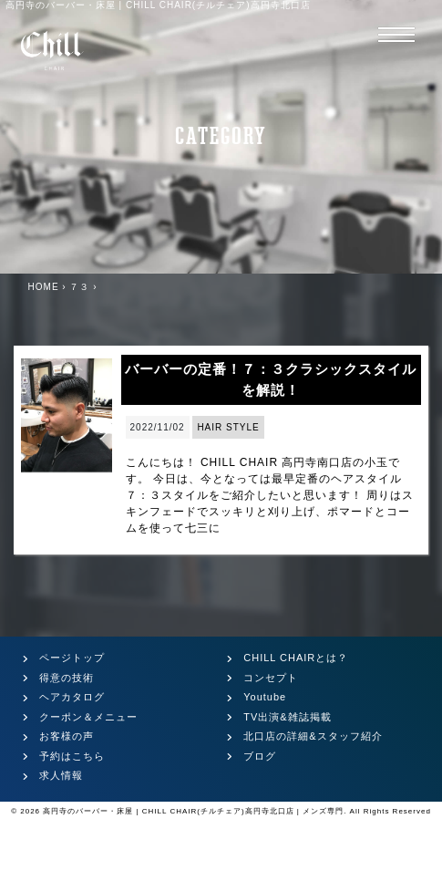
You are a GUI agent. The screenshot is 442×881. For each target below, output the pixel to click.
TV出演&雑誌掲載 (287, 716)
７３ (79, 287)
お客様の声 (66, 736)
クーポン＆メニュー (88, 716)
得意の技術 (66, 677)
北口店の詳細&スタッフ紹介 (312, 736)
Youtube (264, 696)
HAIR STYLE (228, 427)
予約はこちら (72, 756)
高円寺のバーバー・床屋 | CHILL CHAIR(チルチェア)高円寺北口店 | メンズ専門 (193, 811)
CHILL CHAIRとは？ (295, 657)
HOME (43, 287)
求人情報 (61, 775)
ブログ (259, 756)
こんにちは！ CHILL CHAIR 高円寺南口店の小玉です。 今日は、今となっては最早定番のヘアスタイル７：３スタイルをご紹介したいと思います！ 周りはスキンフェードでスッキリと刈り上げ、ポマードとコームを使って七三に (270, 495)
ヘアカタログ (72, 696)
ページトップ (72, 657)
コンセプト (270, 677)
